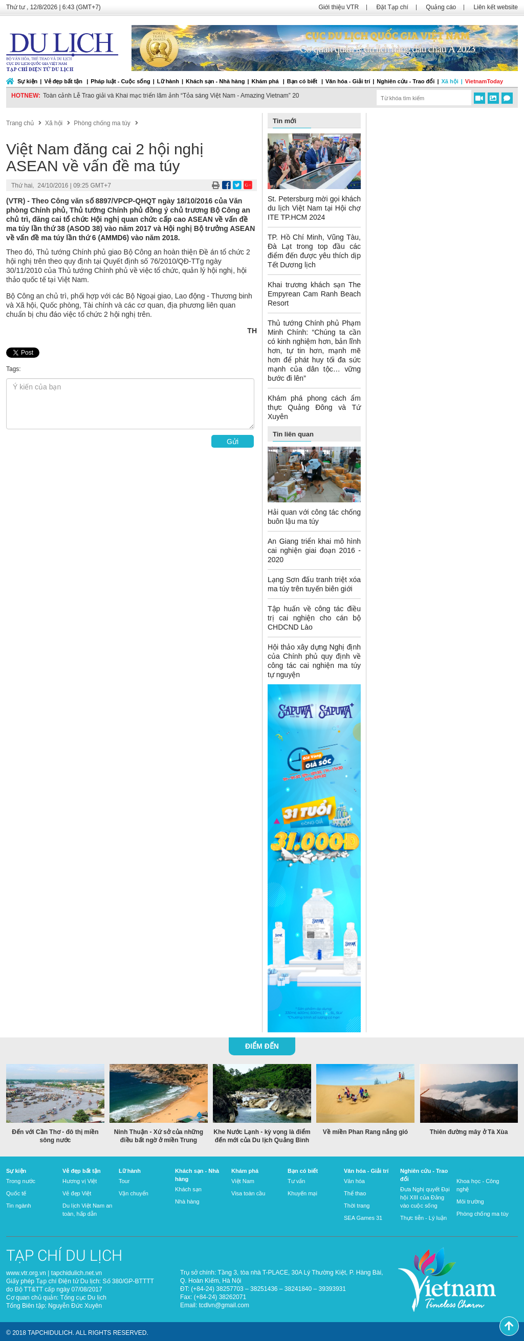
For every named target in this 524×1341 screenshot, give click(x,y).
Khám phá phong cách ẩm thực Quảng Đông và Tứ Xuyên (314, 407)
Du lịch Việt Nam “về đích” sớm (85, 95)
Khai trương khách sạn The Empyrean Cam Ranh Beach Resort (314, 294)
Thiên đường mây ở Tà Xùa (469, 1132)
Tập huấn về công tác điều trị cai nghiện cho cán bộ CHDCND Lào (314, 618)
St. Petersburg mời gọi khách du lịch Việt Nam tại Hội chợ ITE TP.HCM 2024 (314, 208)
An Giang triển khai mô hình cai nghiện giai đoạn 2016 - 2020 (314, 550)
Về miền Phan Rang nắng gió (365, 1132)
